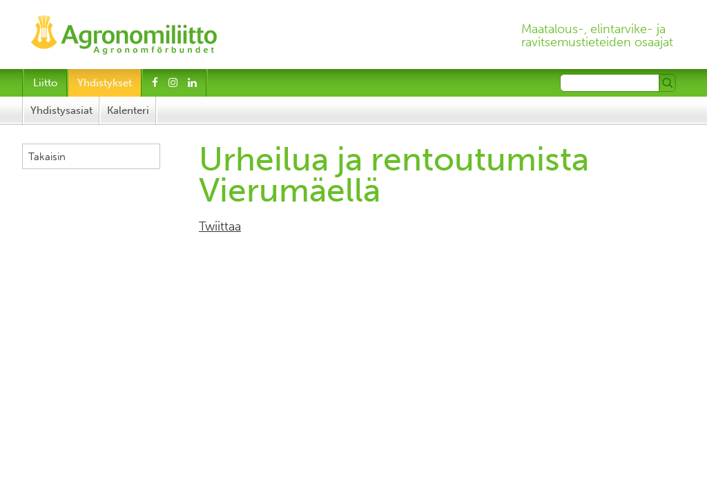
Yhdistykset (104, 83)
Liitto (45, 83)
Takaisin (47, 156)
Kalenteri (128, 110)
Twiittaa (220, 226)
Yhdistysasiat (61, 110)
